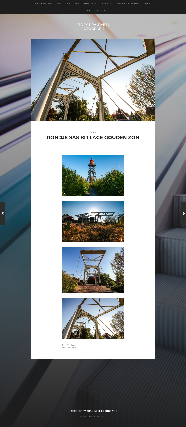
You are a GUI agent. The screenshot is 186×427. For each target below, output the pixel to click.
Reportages (107, 3)
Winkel (147, 3)
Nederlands (90, 3)
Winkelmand (93, 11)
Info (58, 3)
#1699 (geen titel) (43, 3)
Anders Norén (99, 417)
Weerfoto (71, 345)
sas (64, 347)
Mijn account (72, 3)
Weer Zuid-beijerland (128, 3)
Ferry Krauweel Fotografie (93, 27)
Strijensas (72, 347)
